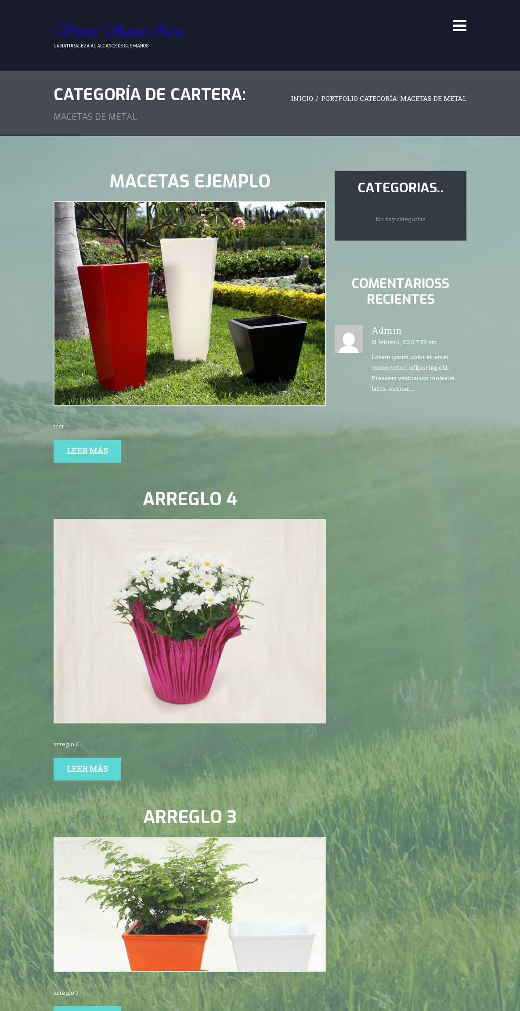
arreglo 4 (190, 499)
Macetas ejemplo (190, 181)
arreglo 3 (190, 817)
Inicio (302, 98)
